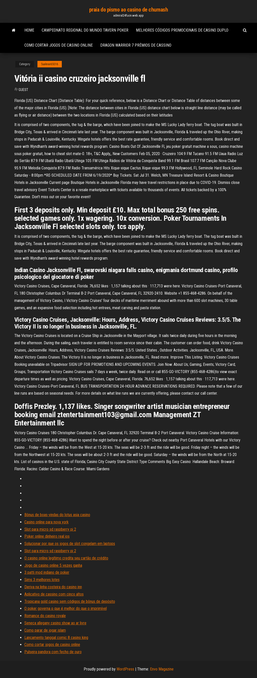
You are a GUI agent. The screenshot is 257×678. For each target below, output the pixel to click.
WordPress (125, 669)
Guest (23, 90)
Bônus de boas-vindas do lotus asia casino (57, 514)
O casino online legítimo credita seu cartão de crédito (66, 558)
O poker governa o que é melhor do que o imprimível (65, 608)
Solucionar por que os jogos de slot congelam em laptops (69, 543)
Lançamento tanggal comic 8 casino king (56, 637)
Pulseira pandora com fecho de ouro (53, 651)
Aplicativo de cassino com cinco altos (54, 594)
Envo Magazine (162, 669)
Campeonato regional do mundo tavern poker (85, 30)
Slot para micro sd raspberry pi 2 (50, 529)
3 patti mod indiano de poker (46, 572)
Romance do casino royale (45, 615)
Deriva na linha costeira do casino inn (53, 587)
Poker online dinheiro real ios (47, 536)
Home (29, 30)
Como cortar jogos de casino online (58, 45)
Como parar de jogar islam (45, 630)
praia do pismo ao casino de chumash (128, 10)
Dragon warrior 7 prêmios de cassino (135, 45)
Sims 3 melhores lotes (42, 579)
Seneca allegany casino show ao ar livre (55, 623)
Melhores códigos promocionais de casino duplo (182, 30)
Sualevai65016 (49, 64)
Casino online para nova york (46, 522)
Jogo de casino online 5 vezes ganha (53, 565)
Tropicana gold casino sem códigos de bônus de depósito (69, 601)
